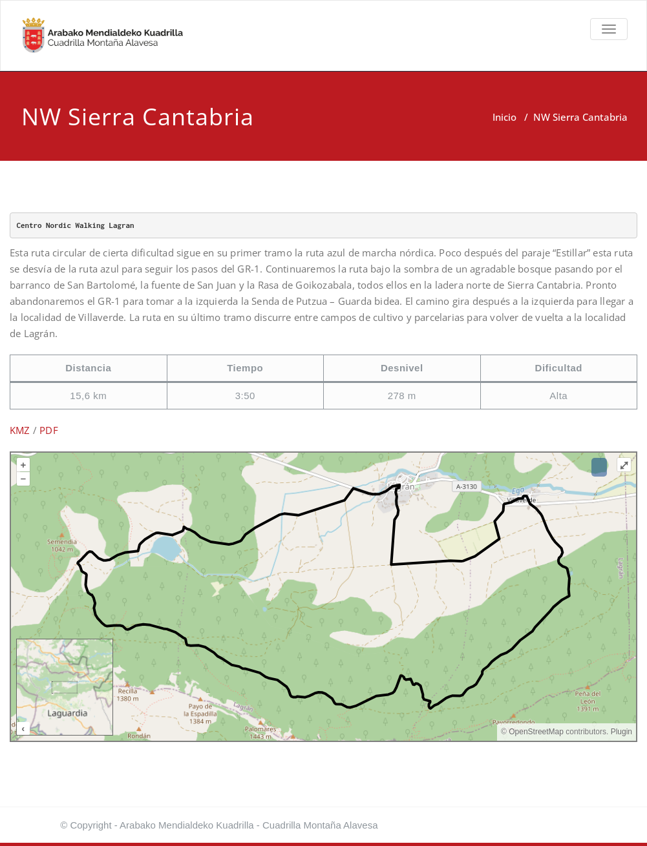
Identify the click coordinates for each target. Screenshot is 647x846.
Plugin (620, 731)
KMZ (20, 430)
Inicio (504, 116)
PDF (48, 430)
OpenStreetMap (536, 731)
